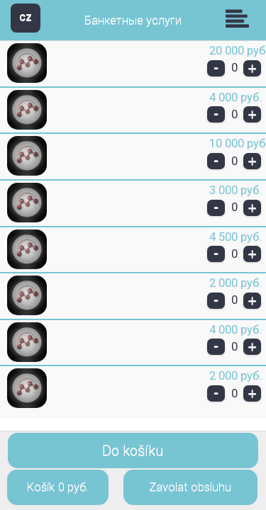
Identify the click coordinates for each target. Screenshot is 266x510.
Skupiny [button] (240, 18)
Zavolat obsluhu (190, 487)
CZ (25, 17)
